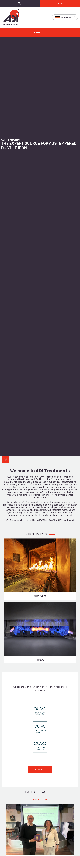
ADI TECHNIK (66, 17)
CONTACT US (60, 3)
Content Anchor (5, 459)
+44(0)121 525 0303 (20, 3)
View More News (40, 799)
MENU (37, 32)
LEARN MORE (40, 769)
